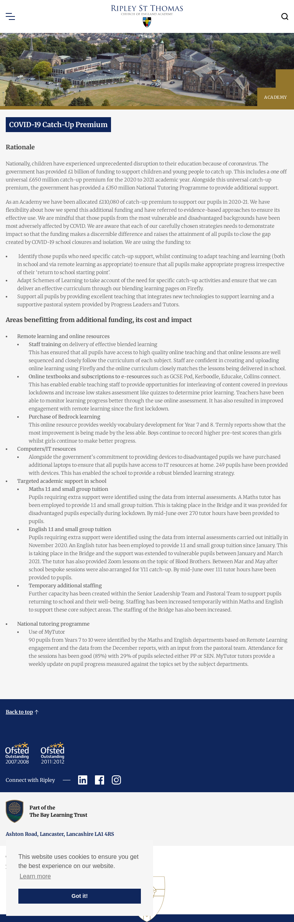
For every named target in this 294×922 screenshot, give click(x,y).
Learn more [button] (35, 876)
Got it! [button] (80, 896)
